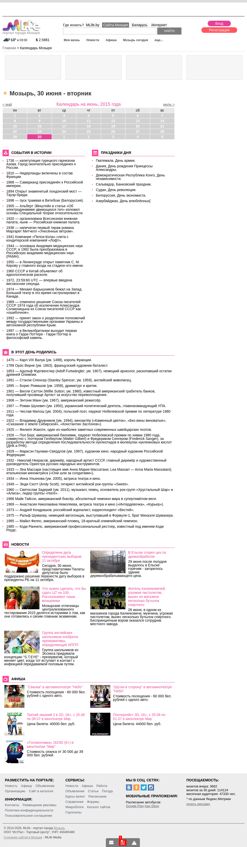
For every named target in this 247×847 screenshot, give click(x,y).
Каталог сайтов (98, 807)
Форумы (93, 802)
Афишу (26, 786)
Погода (107, 791)
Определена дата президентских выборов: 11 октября (62, 556)
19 (113, 126)
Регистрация (219, 30)
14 (162, 121)
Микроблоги (75, 807)
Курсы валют (75, 796)
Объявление (45, 786)
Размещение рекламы (39, 805)
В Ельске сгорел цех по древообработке (147, 554)
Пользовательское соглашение (28, 815)
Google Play (135, 806)
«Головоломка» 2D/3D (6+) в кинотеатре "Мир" (50, 744)
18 (89, 126)
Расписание (97, 796)
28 (162, 131)
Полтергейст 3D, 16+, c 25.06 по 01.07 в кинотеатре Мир (139, 717)
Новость (11, 786)
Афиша (111, 40)
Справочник (75, 802)
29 (15, 137)
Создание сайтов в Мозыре (23, 837)
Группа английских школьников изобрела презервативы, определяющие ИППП (60, 639)
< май (7, 104)
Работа (101, 786)
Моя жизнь (72, 40)
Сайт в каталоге (41, 791)
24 (64, 131)
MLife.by (92, 25)
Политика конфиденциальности (29, 810)
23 (40, 131)
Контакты (12, 805)
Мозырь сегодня (135, 40)
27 (138, 131)
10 (64, 121)
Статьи (93, 791)
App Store (151, 806)
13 (138, 121)
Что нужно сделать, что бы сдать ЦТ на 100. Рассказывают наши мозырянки (64, 595)
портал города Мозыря (22, 31)
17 (64, 126)
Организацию (15, 791)
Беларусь (139, 25)
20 (138, 126)
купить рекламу (198, 804)
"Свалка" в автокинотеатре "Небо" (55, 687)
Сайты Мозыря (115, 25)
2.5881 (43, 40)
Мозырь (59, 828)
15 (15, 126)
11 (89, 121)
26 (113, 131)
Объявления (75, 791)
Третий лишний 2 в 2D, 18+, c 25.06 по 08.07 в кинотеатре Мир (56, 717)
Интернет (159, 25)
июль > (169, 104)
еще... (159, 40)
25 (89, 131)
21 (162, 126)
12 (113, 121)
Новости (92, 40)
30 (40, 137)
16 (40, 126)
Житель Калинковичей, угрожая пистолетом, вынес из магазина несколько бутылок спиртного (147, 597)
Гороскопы (74, 812)
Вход (219, 23)
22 (15, 131)
